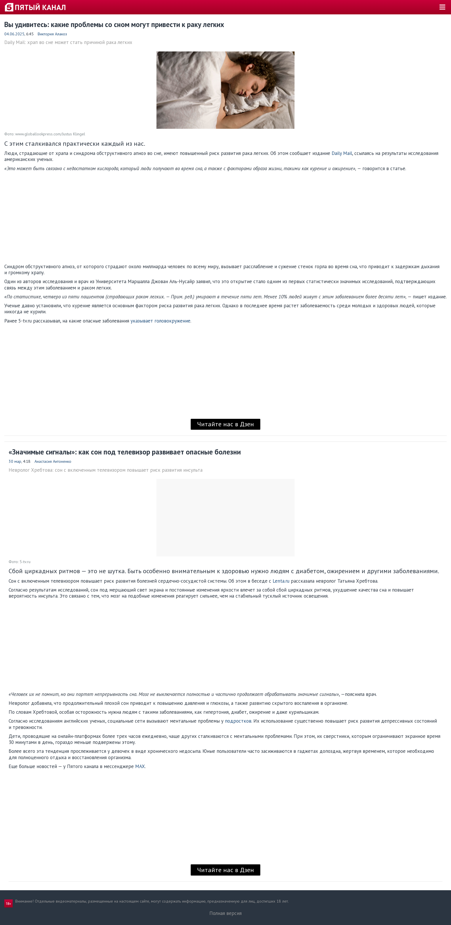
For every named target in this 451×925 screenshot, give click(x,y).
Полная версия (225, 913)
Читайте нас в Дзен (225, 424)
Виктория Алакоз (52, 34)
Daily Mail (342, 153)
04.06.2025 (14, 34)
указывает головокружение (160, 321)
